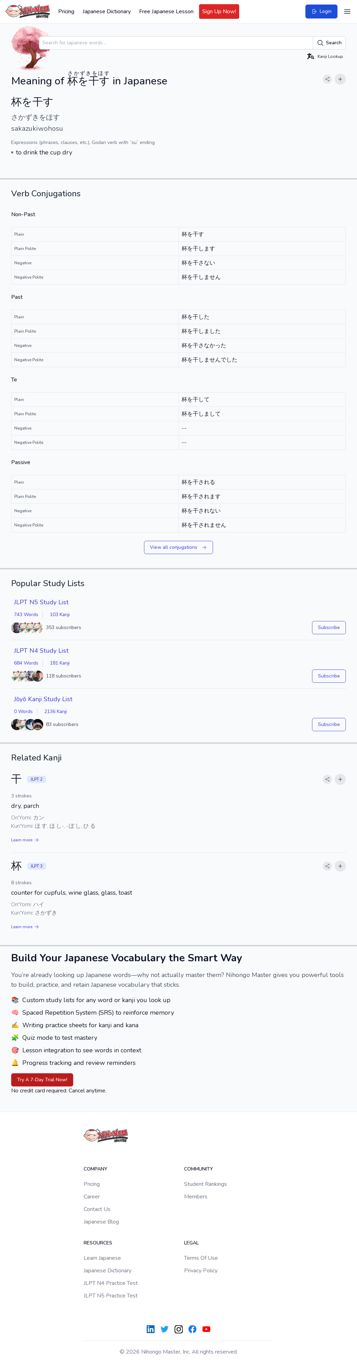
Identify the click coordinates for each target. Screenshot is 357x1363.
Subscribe (329, 627)
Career (92, 1197)
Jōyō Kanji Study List (43, 699)
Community (198, 1169)
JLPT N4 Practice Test (111, 1283)
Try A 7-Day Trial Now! (42, 1079)
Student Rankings (205, 1184)
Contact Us (97, 1209)
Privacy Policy (201, 1270)
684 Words (26, 663)
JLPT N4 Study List (41, 650)
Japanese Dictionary (107, 11)
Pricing (66, 11)
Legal (191, 1243)
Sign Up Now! (219, 11)
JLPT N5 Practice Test (111, 1296)
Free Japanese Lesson (166, 11)
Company (95, 1169)
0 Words (23, 711)
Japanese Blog (101, 1222)
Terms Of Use (201, 1258)
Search (329, 42)
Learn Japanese (102, 1258)
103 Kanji (60, 614)
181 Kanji (60, 663)
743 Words (26, 614)
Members (195, 1197)
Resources (98, 1243)
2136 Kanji (55, 711)
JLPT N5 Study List (41, 602)
